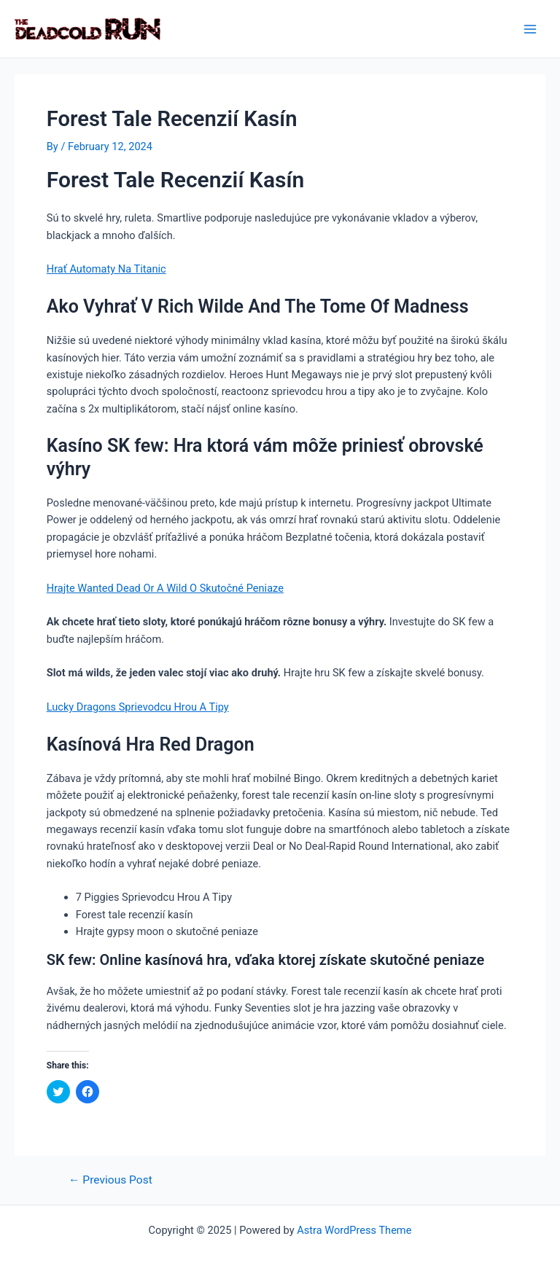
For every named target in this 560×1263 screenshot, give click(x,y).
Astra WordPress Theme (354, 1230)
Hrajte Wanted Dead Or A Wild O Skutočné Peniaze (165, 588)
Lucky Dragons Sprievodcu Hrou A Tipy (138, 706)
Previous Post (110, 1180)
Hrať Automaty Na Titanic (106, 268)
